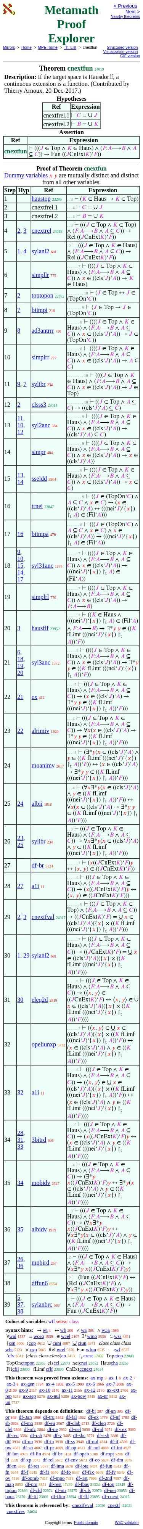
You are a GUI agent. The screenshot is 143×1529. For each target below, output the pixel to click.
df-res (33, 1466)
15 (20, 565)
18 (20, 659)
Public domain (86, 1523)
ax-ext (113, 1390)
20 (20, 673)
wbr (9, 1349)
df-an (110, 1411)
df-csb (103, 1435)
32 (20, 1092)
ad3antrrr (43, 330)
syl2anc (41, 425)
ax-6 (90, 1384)
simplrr (40, 357)
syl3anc (41, 662)
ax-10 (45, 1390)
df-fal (71, 1417)
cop (32, 1343)
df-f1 (45, 1472)
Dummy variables (26, 175)
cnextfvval (82, 1505)
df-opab (81, 1454)
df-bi (91, 1411)
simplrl (40, 597)
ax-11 (67, 1390)
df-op (71, 1447)
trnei (37, 506)
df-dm (117, 1460)
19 (20, 666)
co (63, 1355)
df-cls (85, 1490)
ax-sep (29, 1396)
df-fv (111, 1472)
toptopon (42, 295)
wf (118, 1349)
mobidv (41, 1183)
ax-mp (97, 1378)
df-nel (75, 1429)
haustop (41, 198)
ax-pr (103, 1396)
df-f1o (88, 1472)
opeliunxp (44, 1044)
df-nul (92, 1441)
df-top (108, 1484)
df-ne (52, 1429)
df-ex (93, 1417)
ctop (118, 1355)
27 (20, 886)
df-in (49, 1441)
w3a (105, 1330)
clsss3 (39, 404)
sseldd (39, 478)
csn (12, 1343)
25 (20, 845)
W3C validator (127, 1523)
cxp (33, 1349)
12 (20, 432)
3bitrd (39, 1139)
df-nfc (30, 1429)
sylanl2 (40, 251)
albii (37, 803)
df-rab (36, 1435)
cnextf (114, 1505)
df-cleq (99, 1423)
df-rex (121, 1429)
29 (26, 955)
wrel (61, 1349)
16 (20, 534)
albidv (39, 1229)
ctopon (27, 1363)
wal (12, 1336)
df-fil (33, 1496)
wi (45, 1330)
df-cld (36, 1490)
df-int (116, 1447)
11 (20, 418)
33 (20, 1146)
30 (20, 999)
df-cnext (110, 1496)
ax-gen (27, 1384)
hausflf (40, 628)
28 (20, 1133)
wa (84, 1330)
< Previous (125, 6)
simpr (38, 452)
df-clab (73, 1423)
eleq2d (40, 999)
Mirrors (9, 47)
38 (20, 1311)
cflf (49, 1369)
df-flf (84, 1496)
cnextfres (15, 1511)
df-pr (49, 1447)
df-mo (27, 1423)
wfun (91, 1349)
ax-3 (10, 1384)
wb (63, 1330)
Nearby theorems (125, 16)
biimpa (40, 534)
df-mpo (57, 1478)
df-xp (26, 1460)
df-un (27, 1441)
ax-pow (78, 1396)
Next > (132, 11)
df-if (114, 1441)
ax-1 (113, 1378)
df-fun (106, 1466)
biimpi (40, 310)
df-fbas (82, 1484)
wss (118, 1336)
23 (20, 838)
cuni (57, 1343)
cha (114, 1363)
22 (20, 730)
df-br (38, 865)
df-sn (28, 1447)
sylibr (38, 384)
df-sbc (79, 1435)
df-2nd (105, 1478)
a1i (35, 886)
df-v (57, 1435)
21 (20, 697)
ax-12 (90, 1390)
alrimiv (40, 730)
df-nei (110, 1490)
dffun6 (40, 1283)
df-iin (35, 1454)
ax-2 (127, 1378)
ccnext (85, 1369)
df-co (94, 1460)
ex (34, 697)
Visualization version (120, 52)
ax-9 (23, 1390)
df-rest (55, 1484)
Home (26, 47)
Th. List (70, 47)
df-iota (81, 1466)
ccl (56, 1363)
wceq (39, 1336)
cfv (11, 1355)
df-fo (66, 1472)
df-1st (81, 1478)
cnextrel (41, 230)
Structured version (122, 47)
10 (20, 425)
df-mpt (107, 1454)
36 (20, 1266)
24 (20, 803)
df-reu (12, 1435)
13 (20, 475)
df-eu (50, 1423)
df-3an (25, 1417)
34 (20, 1183)
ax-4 (50, 1384)
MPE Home (48, 47)
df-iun (12, 1454)
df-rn (11, 1466)
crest (88, 1355)
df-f (25, 1472)
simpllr (40, 275)
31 (20, 1139)
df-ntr (60, 1490)
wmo (92, 1336)
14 (20, 482)
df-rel (48, 1460)
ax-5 (70, 1384)
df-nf (115, 1417)
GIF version (130, 56)
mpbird (40, 1262)
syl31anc (42, 565)
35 (20, 1229)
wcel (66, 1336)
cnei (83, 1363)
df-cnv (71, 1460)
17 (20, 579)
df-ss (70, 1441)
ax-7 (110, 1384)
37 (20, 1304)
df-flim (58, 1496)
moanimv (43, 765)
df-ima (57, 1466)
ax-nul (53, 1396)
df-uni (94, 1447)
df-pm (31, 1484)
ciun (82, 1343)
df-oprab (30, 1478)
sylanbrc (42, 1304)
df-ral (97, 1429)
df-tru (49, 1417)
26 (20, 1259)
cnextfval (43, 917)
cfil (15, 1369)
